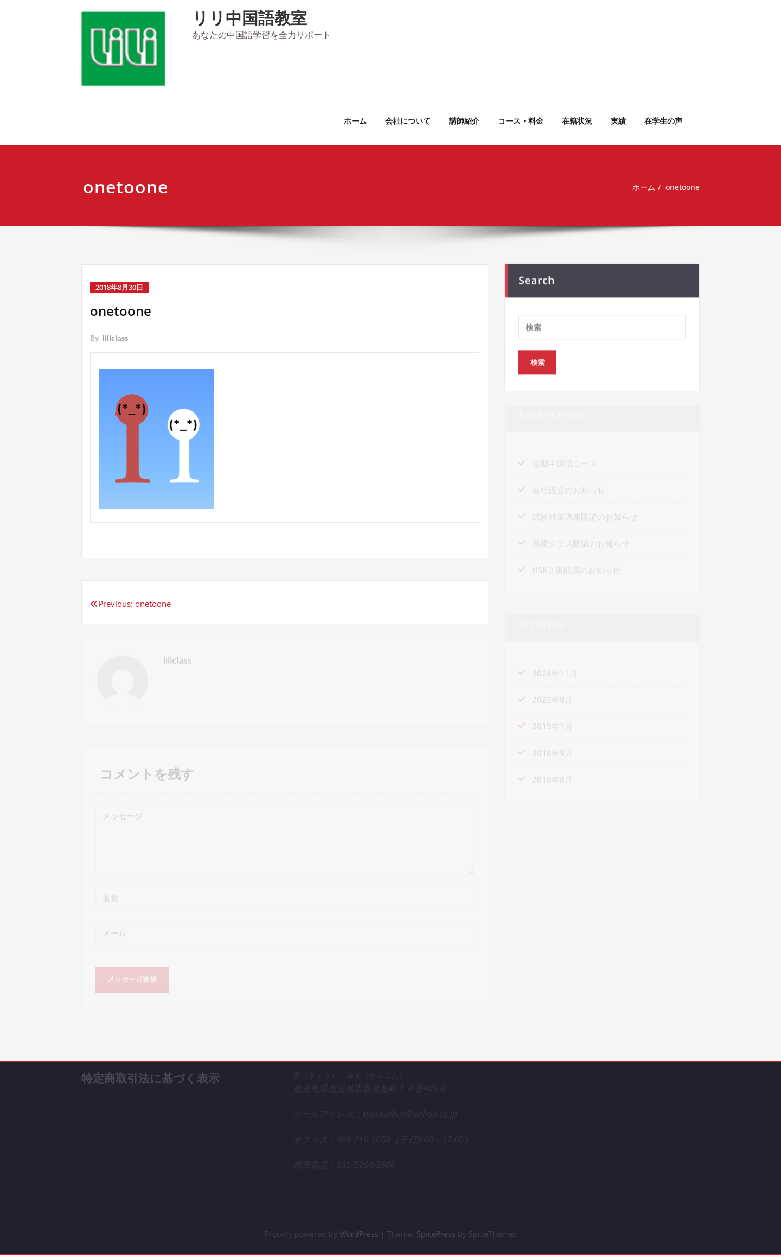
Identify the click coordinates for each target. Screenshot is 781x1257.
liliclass (116, 338)
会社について (408, 121)
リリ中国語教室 (249, 18)
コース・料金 (520, 121)
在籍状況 (577, 121)
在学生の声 (663, 121)
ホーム (355, 121)
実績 (618, 121)
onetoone (686, 187)
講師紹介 (464, 121)
